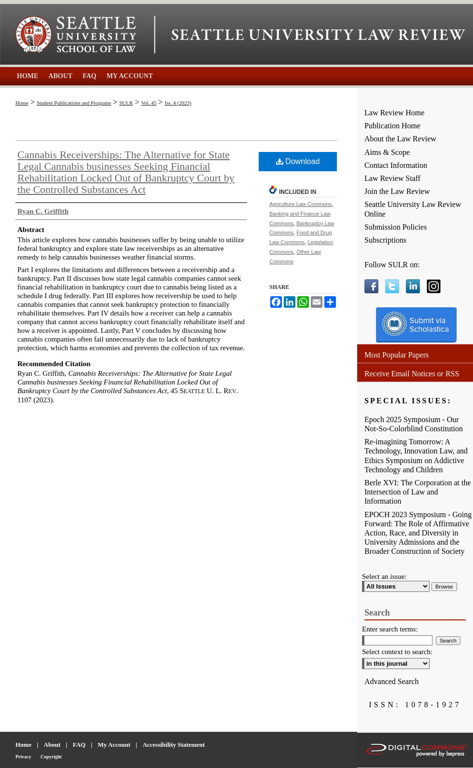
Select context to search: (397, 652)
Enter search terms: (390, 629)
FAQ (79, 744)
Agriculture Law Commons (300, 204)
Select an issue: (384, 576)
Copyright (51, 756)
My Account (114, 744)
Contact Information (395, 165)
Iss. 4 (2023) (178, 103)
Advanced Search (391, 681)
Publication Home (392, 126)
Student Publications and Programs (74, 103)
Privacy (23, 756)
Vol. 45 (148, 103)
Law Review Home (394, 113)
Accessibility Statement (173, 744)
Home (21, 103)
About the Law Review (400, 139)
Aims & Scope (387, 152)
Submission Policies (395, 227)
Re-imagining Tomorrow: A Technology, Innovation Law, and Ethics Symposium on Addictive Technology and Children (416, 456)
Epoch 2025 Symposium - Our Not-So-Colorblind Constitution (413, 424)
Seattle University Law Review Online (412, 209)
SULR (126, 103)
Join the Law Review (397, 191)
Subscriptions (385, 240)
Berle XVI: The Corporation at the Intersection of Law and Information (417, 492)
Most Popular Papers (396, 355)
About (52, 744)
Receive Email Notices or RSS (411, 374)
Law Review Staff (392, 178)
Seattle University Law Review (318, 34)
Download (298, 161)
